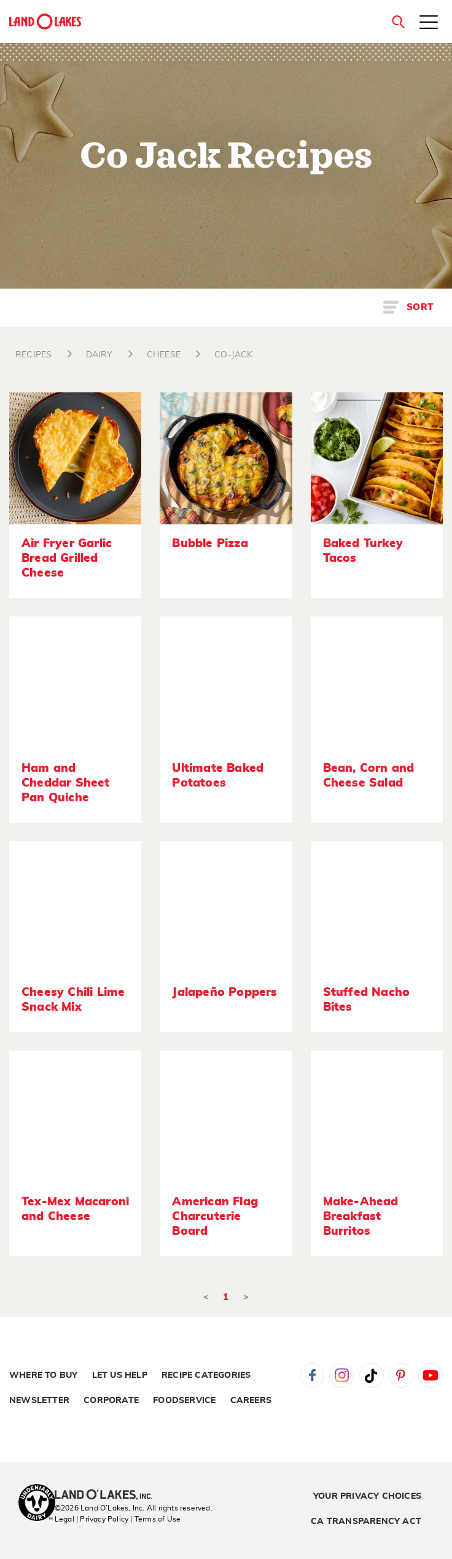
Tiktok (371, 1375)
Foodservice (184, 1400)
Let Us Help (119, 1375)
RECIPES (33, 355)
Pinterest (401, 1375)
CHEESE (164, 355)
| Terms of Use (155, 1519)
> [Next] (246, 1297)
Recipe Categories (206, 1375)
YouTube (430, 1375)
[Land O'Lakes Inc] (108, 1495)
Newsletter (39, 1400)
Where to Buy (43, 1375)
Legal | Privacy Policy (91, 1519)
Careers (250, 1400)
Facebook (312, 1375)
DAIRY (99, 355)
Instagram (341, 1375)
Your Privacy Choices (367, 1496)
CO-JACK (233, 355)
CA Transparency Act (366, 1521)
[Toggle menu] (428, 23)
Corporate (111, 1400)
